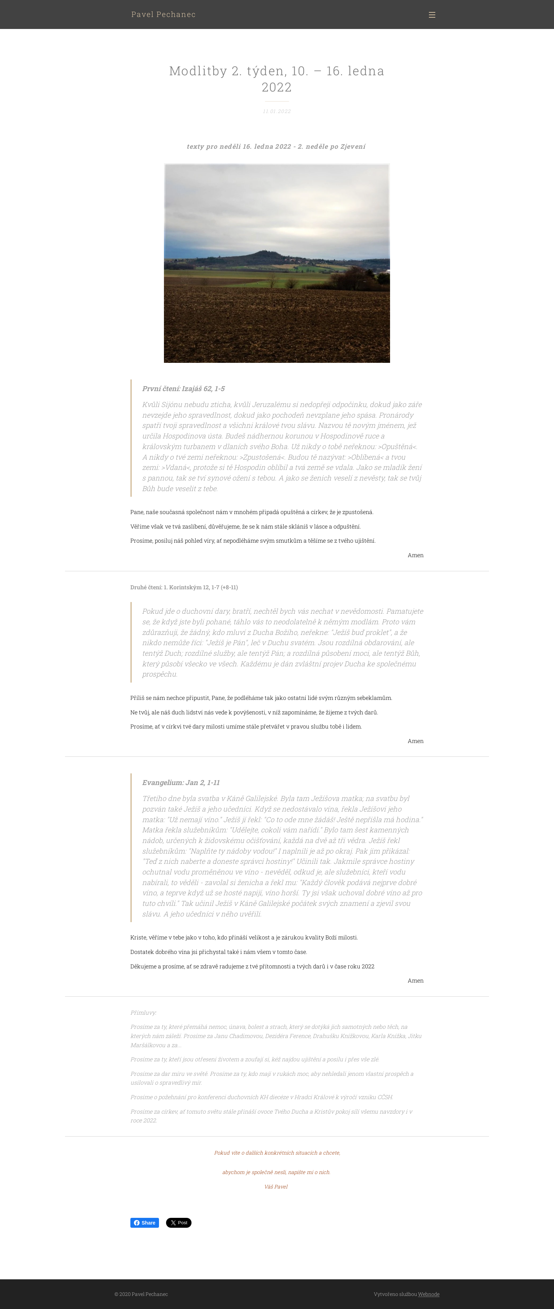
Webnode (429, 1294)
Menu (432, 14)
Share (144, 1223)
